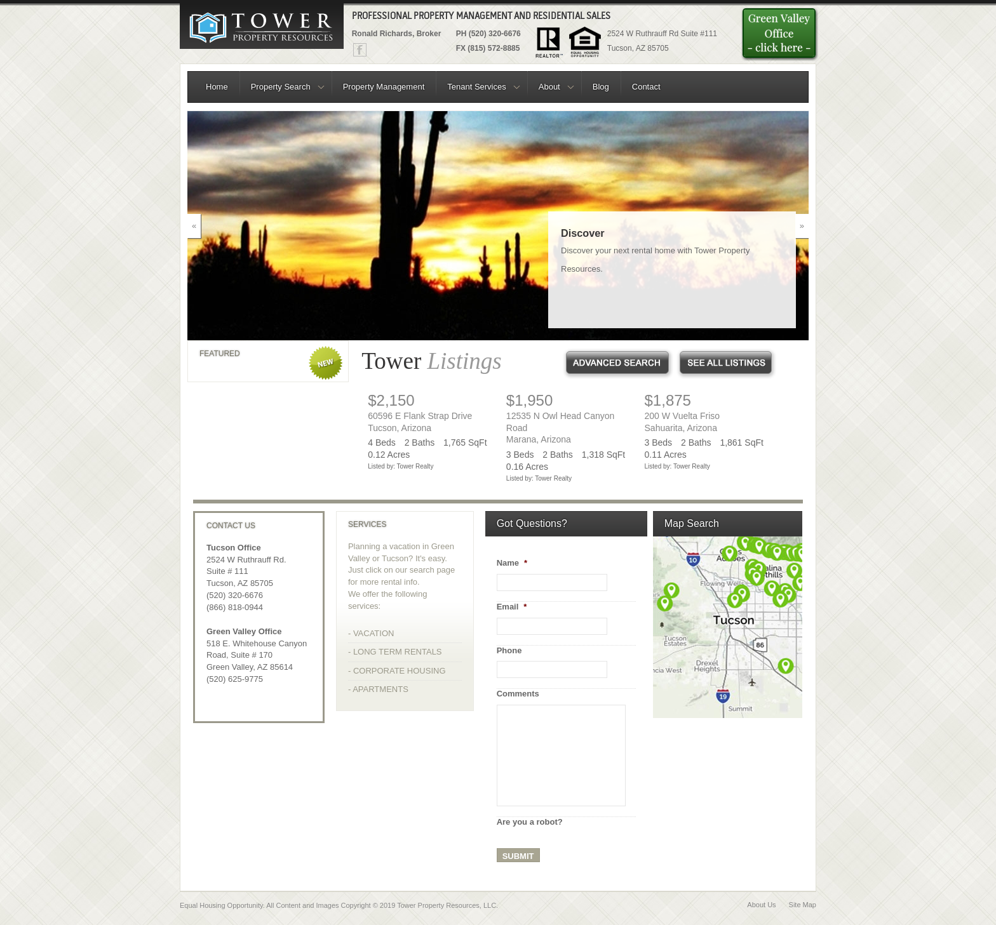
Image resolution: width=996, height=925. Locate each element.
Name (512, 563)
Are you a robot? (530, 822)
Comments (518, 693)
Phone (509, 650)
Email (512, 606)
